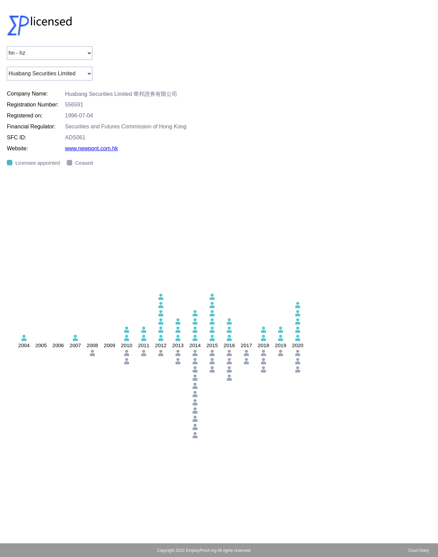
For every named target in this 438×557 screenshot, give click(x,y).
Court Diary (418, 550)
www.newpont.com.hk (91, 148)
